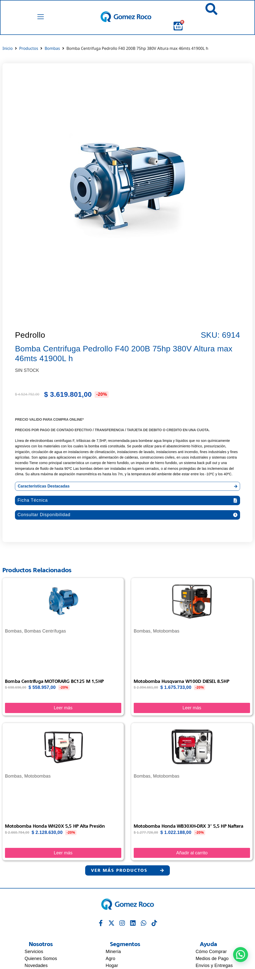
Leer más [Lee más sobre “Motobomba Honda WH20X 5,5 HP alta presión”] (63, 853)
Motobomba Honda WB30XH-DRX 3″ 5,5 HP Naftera (188, 826)
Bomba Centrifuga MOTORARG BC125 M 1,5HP (54, 681)
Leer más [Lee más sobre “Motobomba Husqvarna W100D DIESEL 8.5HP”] (192, 708)
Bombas (52, 48)
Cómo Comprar (211, 951)
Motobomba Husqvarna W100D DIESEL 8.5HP (181, 681)
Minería (113, 951)
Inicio (7, 48)
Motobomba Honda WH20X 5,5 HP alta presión (55, 826)
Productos (28, 48)
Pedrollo (30, 334)
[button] (127, 500)
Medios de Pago (212, 958)
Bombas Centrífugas (45, 631)
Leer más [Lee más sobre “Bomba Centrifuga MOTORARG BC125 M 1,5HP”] (63, 708)
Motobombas (166, 631)
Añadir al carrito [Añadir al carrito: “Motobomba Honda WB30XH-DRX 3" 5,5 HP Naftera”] (191, 853)
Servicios (34, 951)
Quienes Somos (41, 958)
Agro (110, 958)
